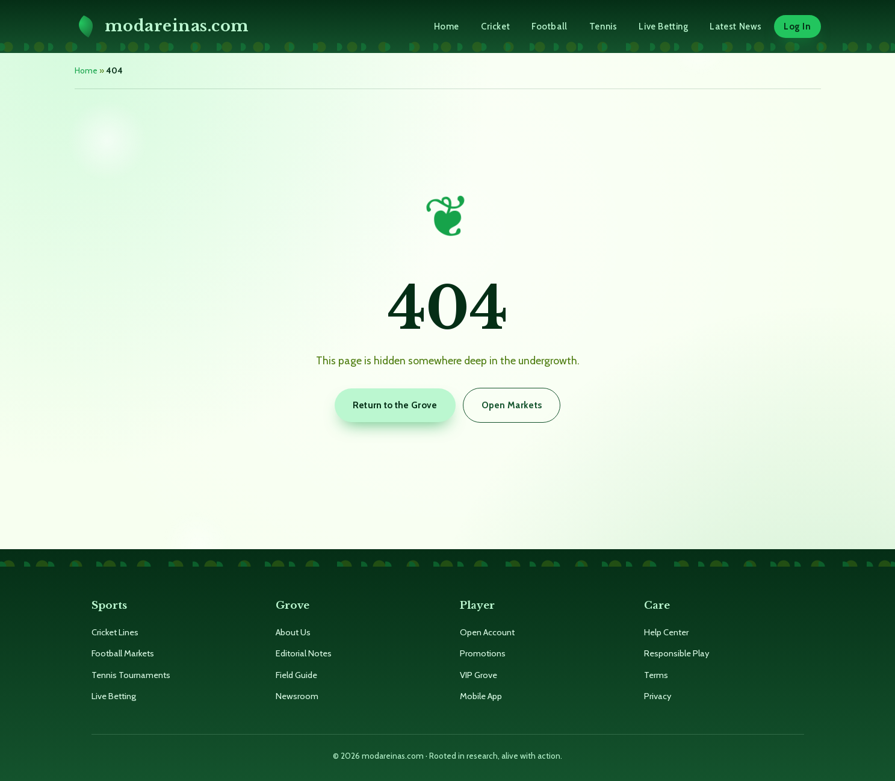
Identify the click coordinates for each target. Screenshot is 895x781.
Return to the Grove (395, 405)
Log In (797, 26)
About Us (293, 632)
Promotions (483, 653)
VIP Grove (478, 675)
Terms (656, 675)
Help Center (666, 632)
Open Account (487, 632)
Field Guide (296, 675)
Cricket (495, 26)
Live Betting (663, 26)
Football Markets (122, 653)
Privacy (657, 696)
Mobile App (481, 696)
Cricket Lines (114, 632)
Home (446, 26)
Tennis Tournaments (130, 675)
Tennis (603, 26)
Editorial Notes (304, 653)
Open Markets (512, 405)
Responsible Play (676, 653)
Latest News (735, 26)
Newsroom (297, 696)
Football (549, 26)
